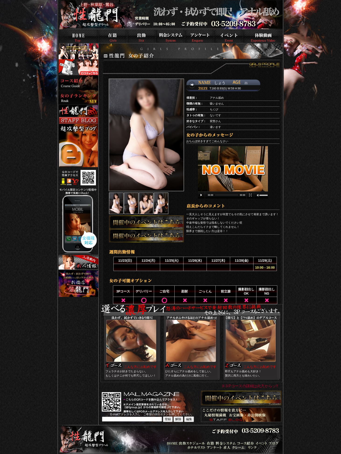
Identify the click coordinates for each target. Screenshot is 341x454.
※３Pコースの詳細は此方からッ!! (250, 386)
